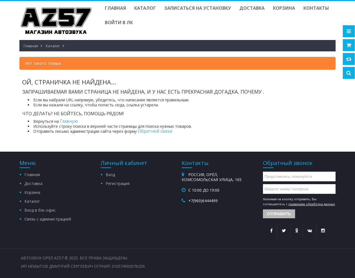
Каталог (145, 8)
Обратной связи (155, 131)
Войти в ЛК (119, 22)
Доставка (252, 8)
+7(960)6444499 (203, 200)
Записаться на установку (197, 8)
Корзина (284, 8)
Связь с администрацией (47, 219)
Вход (110, 174)
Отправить (279, 214)
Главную (69, 121)
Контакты (316, 8)
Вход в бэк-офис (40, 210)
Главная (115, 8)
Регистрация (118, 183)
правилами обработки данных (311, 204)
